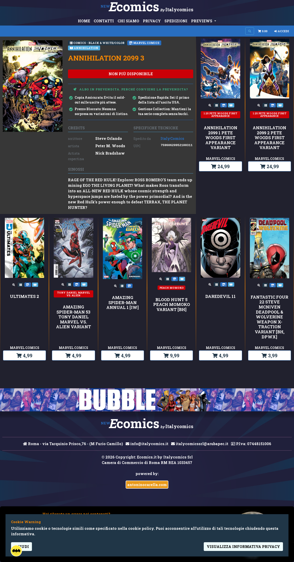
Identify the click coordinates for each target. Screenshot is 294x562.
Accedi (281, 31)
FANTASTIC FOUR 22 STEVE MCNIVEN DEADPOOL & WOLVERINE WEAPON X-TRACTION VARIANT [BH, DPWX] (269, 317)
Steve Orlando (108, 138)
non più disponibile (131, 73)
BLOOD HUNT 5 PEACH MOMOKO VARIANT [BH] (171, 304)
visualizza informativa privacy (243, 546)
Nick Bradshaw (110, 153)
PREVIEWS (202, 20)
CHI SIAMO (128, 20)
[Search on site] (249, 31)
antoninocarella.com (147, 484)
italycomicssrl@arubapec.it (199, 443)
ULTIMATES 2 (24, 296)
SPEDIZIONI (175, 20)
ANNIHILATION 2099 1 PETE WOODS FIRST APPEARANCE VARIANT (220, 137)
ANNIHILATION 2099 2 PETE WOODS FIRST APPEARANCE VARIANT (269, 137)
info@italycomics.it (147, 443)
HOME (84, 20)
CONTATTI (104, 20)
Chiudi (21, 546)
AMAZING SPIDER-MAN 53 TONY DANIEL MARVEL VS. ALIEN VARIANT (73, 317)
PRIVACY (152, 20)
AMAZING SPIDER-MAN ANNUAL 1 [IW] (122, 302)
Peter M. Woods (110, 145)
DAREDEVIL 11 (220, 296)
